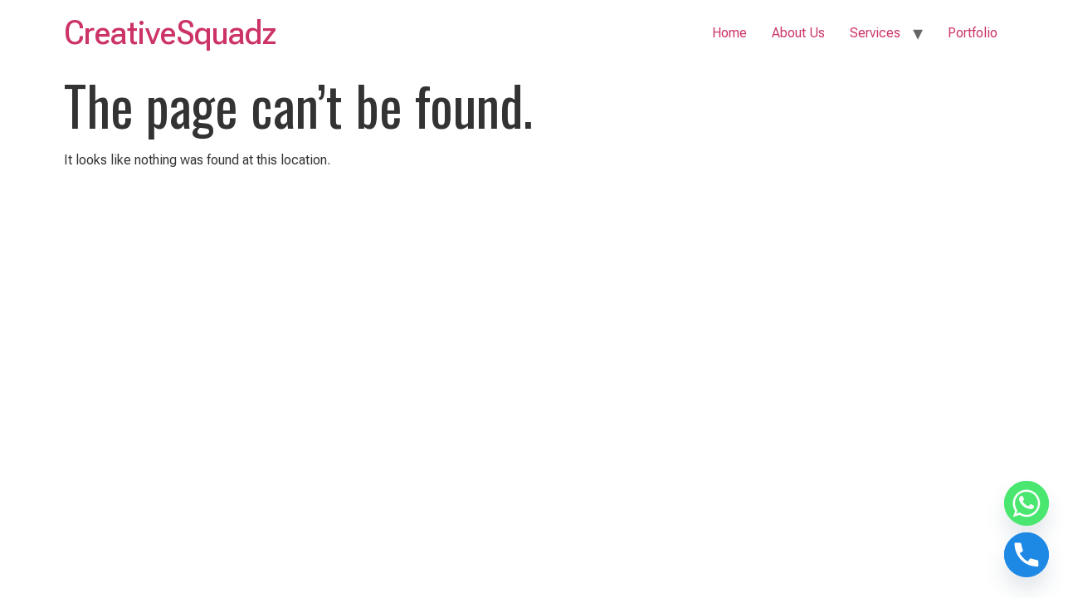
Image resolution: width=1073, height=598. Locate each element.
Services (875, 33)
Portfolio (972, 33)
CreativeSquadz (170, 32)
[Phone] (1026, 554)
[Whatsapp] (1026, 503)
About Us (798, 33)
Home (729, 33)
